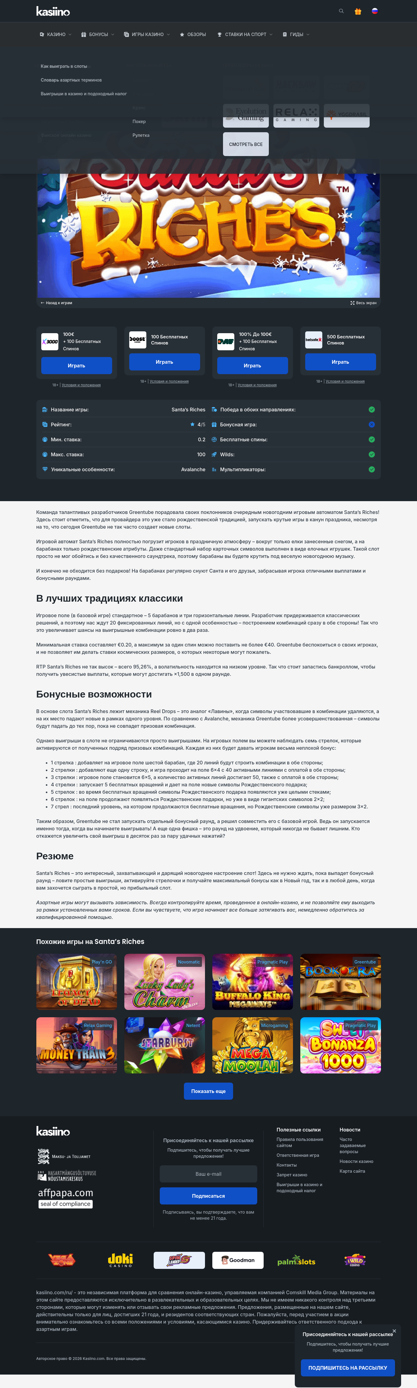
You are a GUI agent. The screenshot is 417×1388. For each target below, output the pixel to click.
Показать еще (208, 1091)
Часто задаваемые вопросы (353, 1145)
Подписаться (208, 1196)
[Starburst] (164, 1045)
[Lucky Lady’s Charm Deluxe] (164, 982)
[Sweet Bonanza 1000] (340, 1045)
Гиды (296, 34)
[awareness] (356, 1359)
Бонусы (98, 34)
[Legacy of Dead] (76, 982)
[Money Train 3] (76, 1045)
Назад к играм (56, 303)
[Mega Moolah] (252, 1045)
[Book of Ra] (340, 982)
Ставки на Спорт (245, 34)
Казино (56, 34)
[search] (341, 11)
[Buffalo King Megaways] (252, 982)
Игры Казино (148, 34)
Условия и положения (81, 385)
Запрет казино (292, 1174)
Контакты (287, 1165)
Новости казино (356, 1161)
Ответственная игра (298, 1155)
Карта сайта (352, 1171)
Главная (46, 52)
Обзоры (196, 34)
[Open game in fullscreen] (363, 303)
